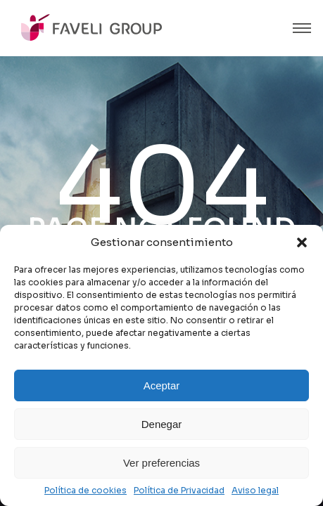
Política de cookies (85, 490)
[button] (302, 242)
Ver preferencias (161, 463)
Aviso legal (255, 490)
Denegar (161, 424)
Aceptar (162, 385)
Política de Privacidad (179, 490)
